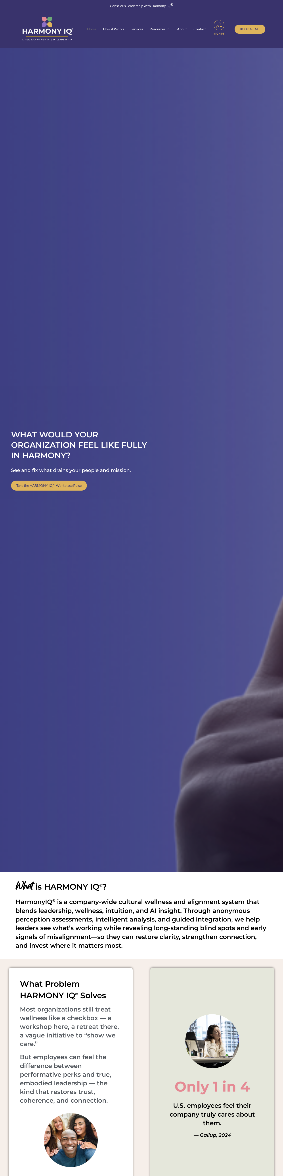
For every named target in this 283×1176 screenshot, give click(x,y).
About (182, 29)
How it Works (113, 29)
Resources (159, 29)
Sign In (219, 33)
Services (137, 29)
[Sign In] (219, 24)
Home (91, 29)
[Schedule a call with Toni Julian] (250, 29)
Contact (199, 29)
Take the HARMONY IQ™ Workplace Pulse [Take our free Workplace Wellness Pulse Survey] (49, 486)
